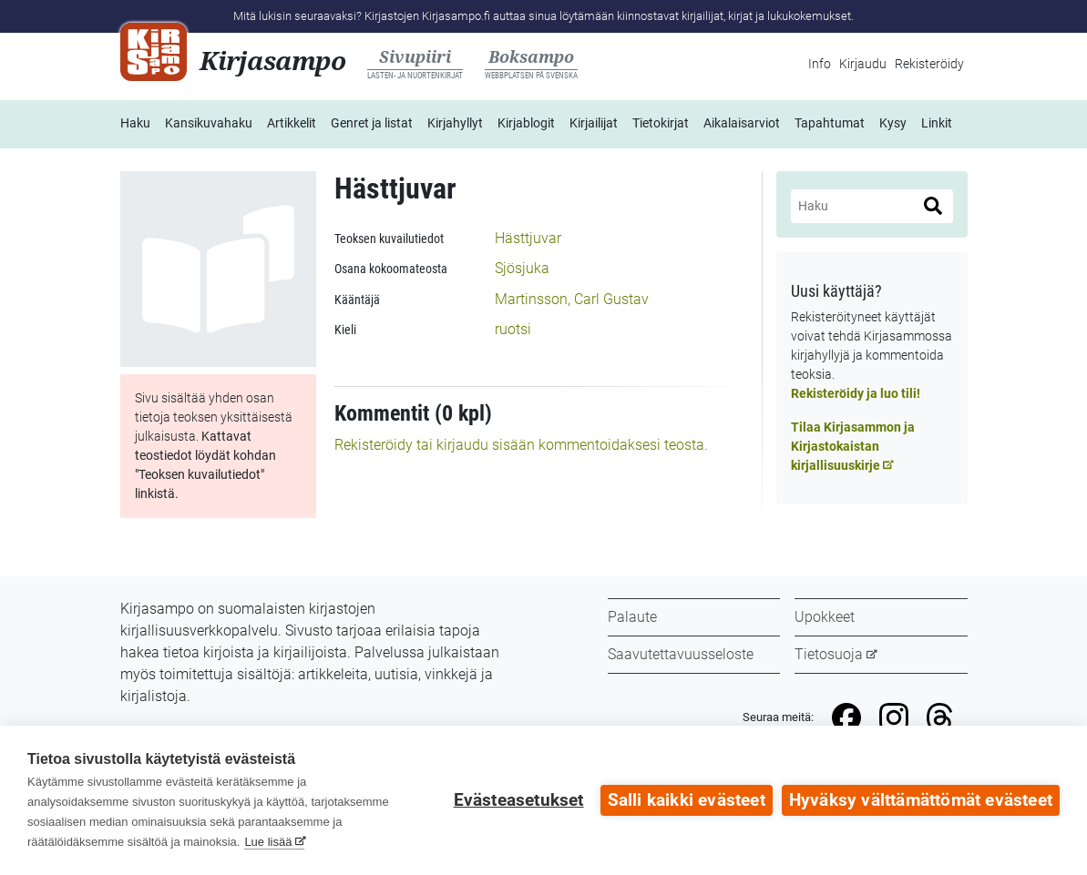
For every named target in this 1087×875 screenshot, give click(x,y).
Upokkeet (825, 617)
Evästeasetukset (519, 800)
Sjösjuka (522, 268)
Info (819, 63)
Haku (135, 123)
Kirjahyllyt (455, 123)
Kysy (893, 123)
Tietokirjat (660, 123)
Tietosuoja (829, 654)
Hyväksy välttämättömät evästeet (920, 800)
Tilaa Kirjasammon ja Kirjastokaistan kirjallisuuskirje (853, 446)
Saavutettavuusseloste (681, 654)
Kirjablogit (526, 123)
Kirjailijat (593, 123)
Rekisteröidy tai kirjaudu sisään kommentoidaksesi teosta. (521, 444)
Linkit (936, 123)
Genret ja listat (372, 123)
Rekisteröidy (929, 63)
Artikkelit (291, 123)
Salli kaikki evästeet (686, 800)
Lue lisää (268, 842)
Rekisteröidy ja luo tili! (855, 393)
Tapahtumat (830, 123)
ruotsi (513, 329)
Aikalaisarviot (741, 123)
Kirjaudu (863, 63)
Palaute (632, 617)
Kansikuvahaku (208, 123)
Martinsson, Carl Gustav (572, 299)
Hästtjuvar (528, 238)
